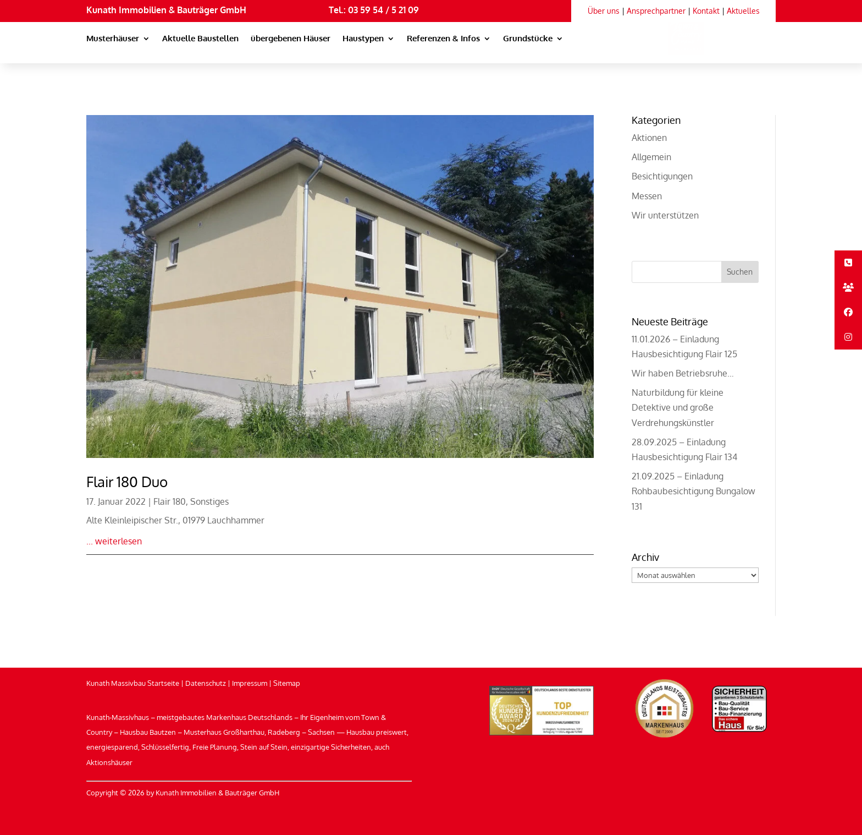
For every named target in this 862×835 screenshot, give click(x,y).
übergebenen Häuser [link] (290, 39)
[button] (740, 272)
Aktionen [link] (649, 137)
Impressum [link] (249, 683)
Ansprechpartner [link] (656, 10)
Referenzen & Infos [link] (443, 39)
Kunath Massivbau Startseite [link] (132, 683)
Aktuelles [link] (743, 10)
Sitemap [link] (286, 683)
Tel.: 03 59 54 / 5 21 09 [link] (374, 9)
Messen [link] (647, 195)
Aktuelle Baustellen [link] (200, 39)
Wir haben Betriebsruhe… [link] (683, 373)
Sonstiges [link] (209, 501)
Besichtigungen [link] (662, 176)
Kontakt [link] (706, 10)
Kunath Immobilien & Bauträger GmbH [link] (166, 9)
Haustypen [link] (363, 39)
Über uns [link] (604, 10)
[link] (673, 49)
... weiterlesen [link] (114, 541)
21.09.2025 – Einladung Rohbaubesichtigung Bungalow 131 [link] (693, 491)
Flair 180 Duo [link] (127, 481)
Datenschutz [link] (205, 683)
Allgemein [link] (651, 156)
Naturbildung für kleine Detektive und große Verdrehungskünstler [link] (677, 407)
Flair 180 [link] (169, 501)
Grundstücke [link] (527, 39)
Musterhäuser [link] (112, 39)
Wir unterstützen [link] (665, 215)
